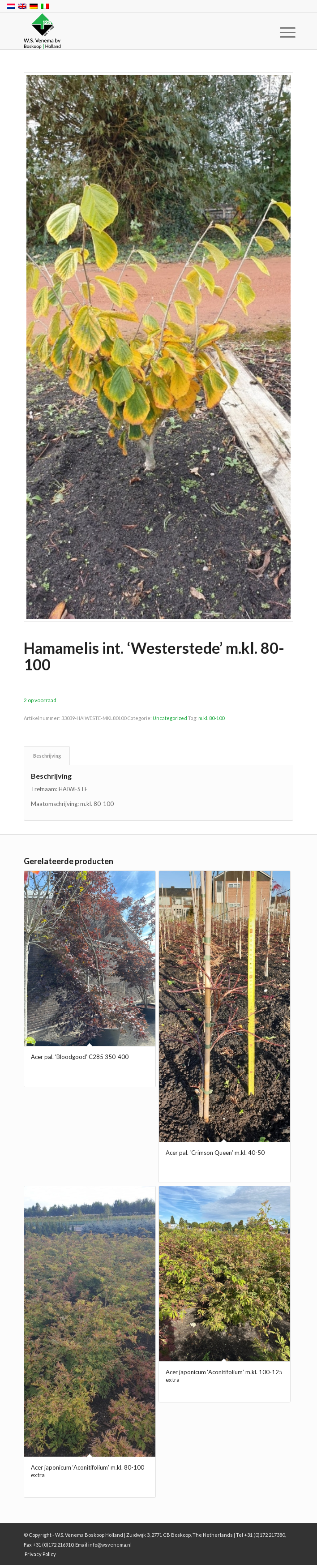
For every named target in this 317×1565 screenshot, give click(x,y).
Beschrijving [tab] (47, 756)
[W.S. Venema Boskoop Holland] (131, 31)
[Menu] (281, 32)
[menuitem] (281, 32)
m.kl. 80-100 (211, 718)
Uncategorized (170, 718)
